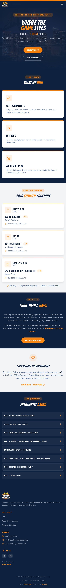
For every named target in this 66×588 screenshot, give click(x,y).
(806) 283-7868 (9, 536)
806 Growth (28, 584)
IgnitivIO (44, 584)
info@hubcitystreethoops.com (15, 540)
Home (4, 517)
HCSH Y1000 (6, 564)
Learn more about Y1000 (33, 385)
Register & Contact (9, 525)
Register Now (33, 50)
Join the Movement (33, 341)
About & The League (10, 521)
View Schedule (33, 57)
